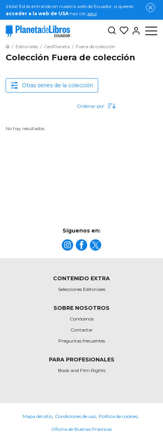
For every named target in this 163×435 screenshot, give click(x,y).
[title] (67, 245)
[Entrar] (135, 30)
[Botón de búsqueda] (111, 31)
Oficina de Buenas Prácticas (81, 429)
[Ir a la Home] (7, 46)
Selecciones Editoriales (81, 289)
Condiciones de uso (75, 416)
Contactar (82, 330)
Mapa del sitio (37, 416)
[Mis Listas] (122, 30)
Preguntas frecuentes (81, 341)
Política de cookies (118, 416)
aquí (92, 13)
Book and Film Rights (81, 370)
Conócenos (82, 319)
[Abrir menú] (151, 31)
